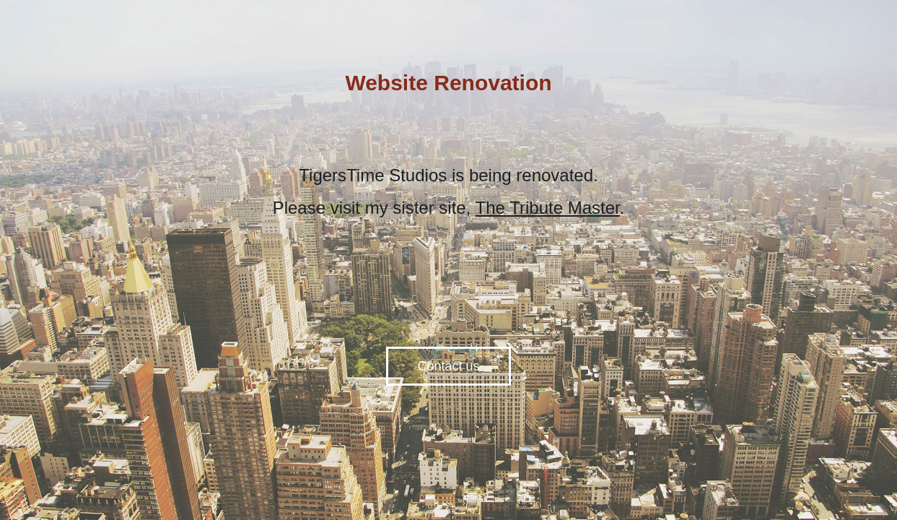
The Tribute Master (548, 207)
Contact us (448, 366)
